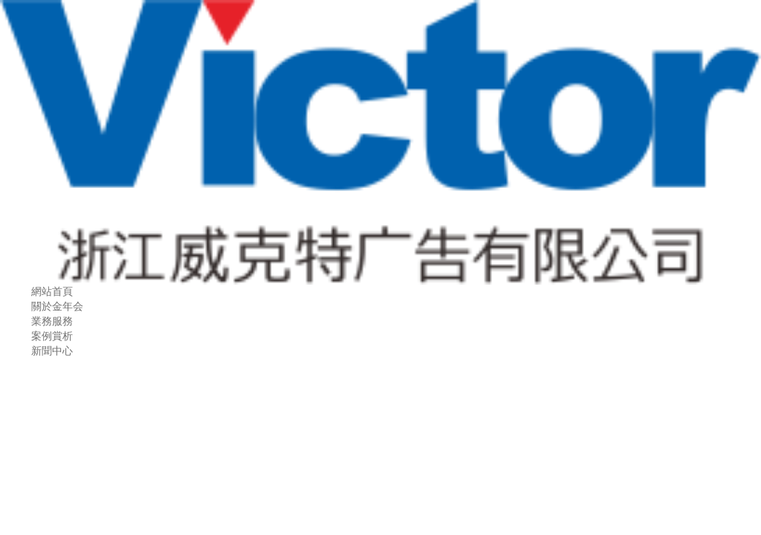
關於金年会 (57, 306)
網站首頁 (52, 291)
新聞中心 (52, 351)
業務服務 (52, 321)
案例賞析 (52, 336)
